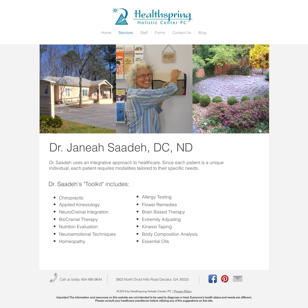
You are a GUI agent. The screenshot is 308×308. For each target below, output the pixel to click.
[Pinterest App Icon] (225, 279)
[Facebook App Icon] (212, 279)
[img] (78, 88)
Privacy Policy (183, 291)
